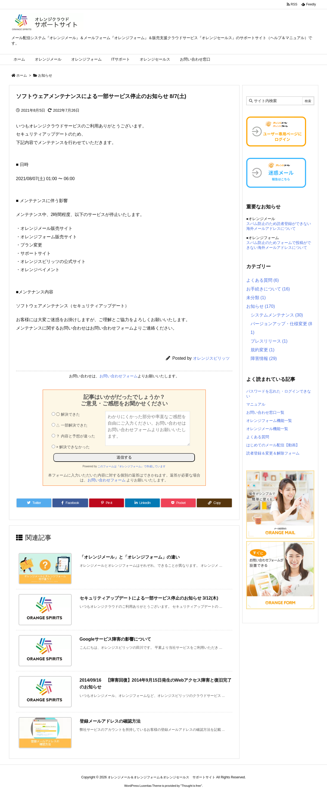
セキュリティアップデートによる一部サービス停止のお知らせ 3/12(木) (149, 598)
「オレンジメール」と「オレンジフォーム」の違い (130, 557)
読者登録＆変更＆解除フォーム (273, 453)
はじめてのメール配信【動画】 (273, 445)
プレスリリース (269, 341)
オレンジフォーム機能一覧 (269, 420)
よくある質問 (262, 280)
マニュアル (255, 404)
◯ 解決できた (66, 414)
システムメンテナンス (277, 315)
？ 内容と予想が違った (73, 436)
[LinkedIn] (142, 503)
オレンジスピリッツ (211, 358)
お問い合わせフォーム (118, 376)
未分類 (256, 297)
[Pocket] (178, 503)
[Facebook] (70, 503)
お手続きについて (268, 289)
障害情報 (264, 358)
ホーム (21, 75)
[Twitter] (34, 503)
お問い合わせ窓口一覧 (265, 412)
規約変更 (263, 349)
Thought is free (191, 785)
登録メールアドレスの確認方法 (110, 721)
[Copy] (214, 503)
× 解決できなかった (71, 447)
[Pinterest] (106, 503)
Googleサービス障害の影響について (115, 639)
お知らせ (45, 75)
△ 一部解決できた (70, 425)
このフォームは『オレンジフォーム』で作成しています (132, 466)
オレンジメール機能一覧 (267, 429)
